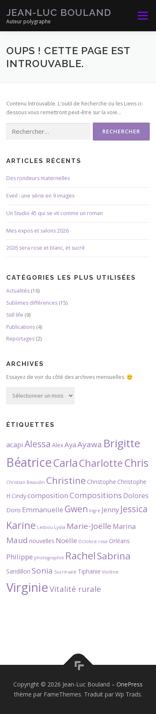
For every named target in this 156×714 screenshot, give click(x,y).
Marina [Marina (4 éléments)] (124, 526)
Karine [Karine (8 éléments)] (21, 525)
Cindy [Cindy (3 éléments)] (19, 496)
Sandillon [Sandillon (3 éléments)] (18, 571)
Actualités (18, 290)
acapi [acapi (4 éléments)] (14, 444)
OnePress (129, 684)
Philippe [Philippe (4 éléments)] (19, 556)
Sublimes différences (31, 302)
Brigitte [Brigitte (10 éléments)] (121, 443)
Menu (142, 15)
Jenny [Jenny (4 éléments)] (110, 509)
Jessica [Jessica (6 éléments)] (134, 509)
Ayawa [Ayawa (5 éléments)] (89, 444)
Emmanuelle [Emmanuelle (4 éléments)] (42, 509)
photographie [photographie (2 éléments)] (49, 558)
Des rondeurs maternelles (38, 178)
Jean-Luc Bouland (58, 12)
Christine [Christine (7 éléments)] (66, 480)
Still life (14, 314)
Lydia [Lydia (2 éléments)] (59, 527)
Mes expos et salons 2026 (37, 230)
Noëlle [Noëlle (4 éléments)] (66, 540)
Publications (20, 327)
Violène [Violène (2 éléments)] (110, 572)
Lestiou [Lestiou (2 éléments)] (45, 527)
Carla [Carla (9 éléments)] (65, 463)
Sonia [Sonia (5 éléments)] (42, 570)
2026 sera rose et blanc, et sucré (45, 247)
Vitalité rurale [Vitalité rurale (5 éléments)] (75, 589)
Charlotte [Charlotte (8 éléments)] (101, 463)
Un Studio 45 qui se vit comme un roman (54, 213)
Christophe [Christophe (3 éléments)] (101, 482)
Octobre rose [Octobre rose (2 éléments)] (93, 541)
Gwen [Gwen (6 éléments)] (76, 509)
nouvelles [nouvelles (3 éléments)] (41, 541)
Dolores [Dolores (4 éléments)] (136, 495)
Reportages (20, 338)
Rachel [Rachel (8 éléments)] (80, 555)
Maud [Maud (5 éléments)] (17, 540)
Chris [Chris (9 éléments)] (136, 463)
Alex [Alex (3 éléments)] (57, 445)
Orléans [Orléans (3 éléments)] (119, 541)
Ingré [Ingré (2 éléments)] (94, 511)
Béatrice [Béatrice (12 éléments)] (29, 462)
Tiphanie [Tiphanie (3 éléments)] (89, 571)
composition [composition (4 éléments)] (47, 495)
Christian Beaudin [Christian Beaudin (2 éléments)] (25, 482)
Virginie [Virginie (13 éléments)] (27, 587)
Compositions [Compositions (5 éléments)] (95, 495)
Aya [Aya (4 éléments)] (70, 444)
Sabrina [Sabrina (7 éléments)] (114, 555)
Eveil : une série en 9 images (40, 195)
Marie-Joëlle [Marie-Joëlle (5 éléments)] (89, 526)
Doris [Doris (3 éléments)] (13, 510)
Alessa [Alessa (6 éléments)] (38, 444)
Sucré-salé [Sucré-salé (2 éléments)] (65, 572)
